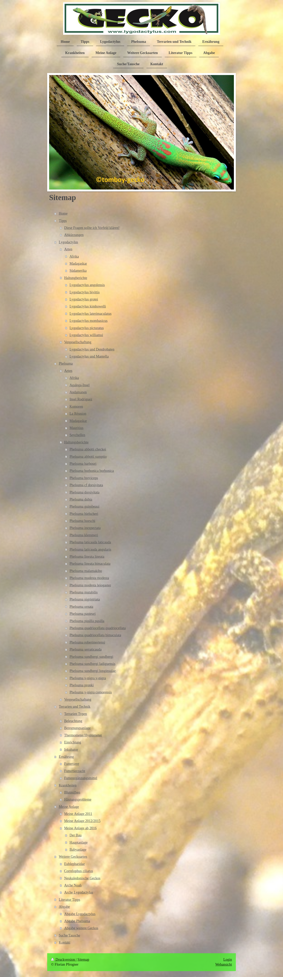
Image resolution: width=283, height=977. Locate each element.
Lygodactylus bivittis (85, 292)
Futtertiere (71, 764)
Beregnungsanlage (77, 728)
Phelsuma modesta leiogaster (90, 585)
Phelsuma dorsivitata (84, 492)
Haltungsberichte (76, 442)
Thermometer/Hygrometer (83, 735)
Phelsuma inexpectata (85, 528)
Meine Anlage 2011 (78, 814)
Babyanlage (78, 850)
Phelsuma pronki (82, 685)
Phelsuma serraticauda (86, 649)
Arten (68, 249)
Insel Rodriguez (81, 399)
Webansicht (223, 964)
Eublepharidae (74, 864)
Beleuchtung (73, 721)
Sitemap (83, 959)
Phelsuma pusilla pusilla (87, 621)
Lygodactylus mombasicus (89, 321)
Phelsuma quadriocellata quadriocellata (98, 628)
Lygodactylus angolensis (87, 285)
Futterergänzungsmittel (80, 778)
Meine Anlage (69, 807)
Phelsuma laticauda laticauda (90, 542)
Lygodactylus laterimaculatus (91, 314)
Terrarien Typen (75, 714)
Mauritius (77, 428)
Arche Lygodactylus (78, 892)
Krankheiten (67, 785)
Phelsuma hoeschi (82, 521)
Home (63, 213)
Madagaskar (78, 264)
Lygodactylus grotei (84, 299)
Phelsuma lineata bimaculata (90, 564)
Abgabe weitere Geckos (81, 928)
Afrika (74, 256)
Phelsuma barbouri (83, 464)
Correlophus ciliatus (78, 871)
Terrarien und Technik (74, 707)
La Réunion (78, 414)
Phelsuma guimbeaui (84, 506)
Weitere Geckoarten (73, 857)
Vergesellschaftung (77, 342)
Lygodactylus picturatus (87, 328)
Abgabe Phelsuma (77, 921)
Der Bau (76, 835)
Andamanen (78, 392)
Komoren (76, 406)
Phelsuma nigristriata (85, 599)
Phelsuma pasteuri (83, 614)
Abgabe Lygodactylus (79, 914)
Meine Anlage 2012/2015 (82, 821)
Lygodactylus (68, 242)
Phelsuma (66, 363)
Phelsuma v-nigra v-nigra (88, 678)
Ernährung (66, 757)
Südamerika (78, 271)
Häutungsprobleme (77, 799)
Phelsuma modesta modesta (89, 578)
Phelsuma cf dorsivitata (86, 485)
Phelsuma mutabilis (84, 592)
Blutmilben (72, 792)
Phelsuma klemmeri (84, 535)
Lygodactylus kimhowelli (88, 306)
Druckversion (63, 959)
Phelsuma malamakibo (86, 571)
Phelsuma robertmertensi (87, 642)
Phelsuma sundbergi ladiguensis (92, 664)
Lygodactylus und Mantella (89, 356)
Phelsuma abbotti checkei (88, 449)
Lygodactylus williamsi (86, 335)
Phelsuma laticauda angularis (90, 549)
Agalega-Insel (80, 385)
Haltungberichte (75, 278)
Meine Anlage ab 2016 (80, 828)
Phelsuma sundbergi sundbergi (91, 657)
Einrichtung (72, 742)
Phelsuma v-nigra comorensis (91, 692)
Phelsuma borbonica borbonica (92, 471)
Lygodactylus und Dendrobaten (92, 349)
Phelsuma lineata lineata (87, 557)
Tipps (63, 221)
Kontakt (64, 942)
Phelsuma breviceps (84, 478)
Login (227, 959)
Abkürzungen (74, 235)
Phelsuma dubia (81, 499)
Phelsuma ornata (81, 607)
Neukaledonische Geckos (82, 878)
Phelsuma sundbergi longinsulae (93, 671)
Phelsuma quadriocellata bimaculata (95, 635)
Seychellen (77, 435)
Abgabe (64, 907)
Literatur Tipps (69, 900)
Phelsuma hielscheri (84, 514)
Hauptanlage (79, 842)
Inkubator (71, 750)
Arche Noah (72, 885)
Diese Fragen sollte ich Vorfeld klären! (91, 228)
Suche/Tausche (69, 935)
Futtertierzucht (74, 771)
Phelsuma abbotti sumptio (88, 457)
